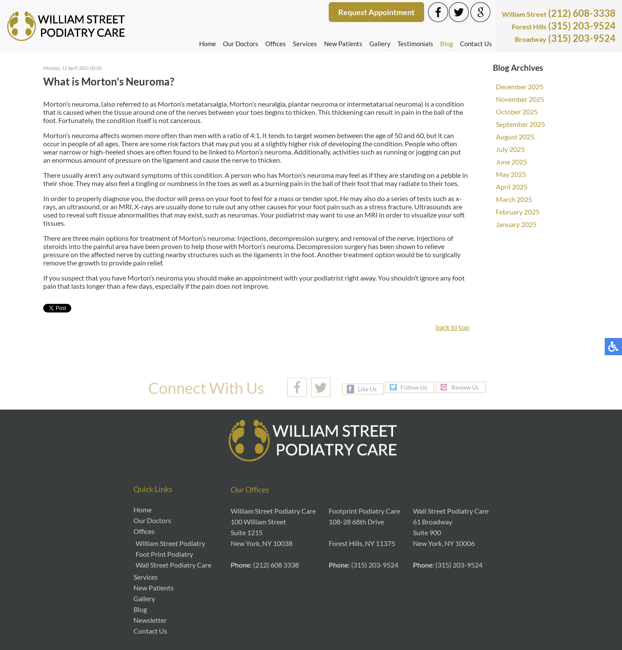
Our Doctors (240, 43)
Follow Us (413, 387)
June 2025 (511, 162)
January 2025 (516, 224)
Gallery (379, 43)
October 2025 (517, 111)
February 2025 (517, 212)
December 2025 (519, 86)
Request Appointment (376, 12)
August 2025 (515, 137)
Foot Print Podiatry (164, 554)
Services (305, 43)
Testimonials (415, 43)
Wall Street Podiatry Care (173, 565)
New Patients (343, 43)
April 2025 (511, 187)
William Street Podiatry (170, 543)
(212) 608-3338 (559, 13)
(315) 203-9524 (564, 26)
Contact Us (476, 43)
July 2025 (510, 149)
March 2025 (514, 199)
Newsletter (150, 620)
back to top (452, 327)
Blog (446, 43)
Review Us (465, 387)
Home (207, 43)
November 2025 (520, 99)
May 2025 (511, 174)
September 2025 (520, 124)
